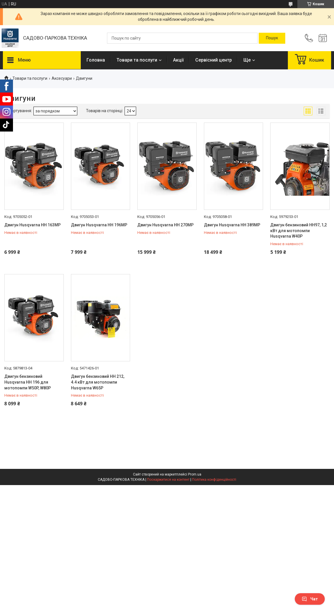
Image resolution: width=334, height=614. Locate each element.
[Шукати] (272, 38)
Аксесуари (62, 78)
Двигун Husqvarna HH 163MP (32, 225)
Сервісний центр (213, 60)
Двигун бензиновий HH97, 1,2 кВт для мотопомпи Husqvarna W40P (298, 230)
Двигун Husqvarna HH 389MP (232, 225)
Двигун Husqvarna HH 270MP (165, 225)
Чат (310, 599)
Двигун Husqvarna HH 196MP (99, 225)
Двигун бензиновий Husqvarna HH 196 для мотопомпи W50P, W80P (27, 382)
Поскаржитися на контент (168, 480)
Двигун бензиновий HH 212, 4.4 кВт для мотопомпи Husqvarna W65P (97, 382)
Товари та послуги (137, 60)
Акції (178, 60)
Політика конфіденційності (214, 480)
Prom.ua (194, 474)
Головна (96, 60)
